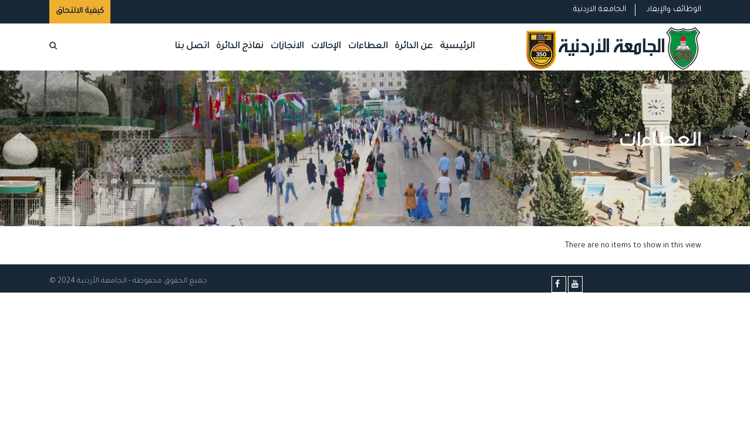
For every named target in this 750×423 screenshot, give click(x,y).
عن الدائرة (414, 47)
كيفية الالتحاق (80, 11)
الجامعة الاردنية (599, 9)
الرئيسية (457, 47)
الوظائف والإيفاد (673, 9)
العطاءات (368, 47)
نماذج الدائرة (239, 47)
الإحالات (326, 47)
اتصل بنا (191, 47)
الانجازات (287, 47)
